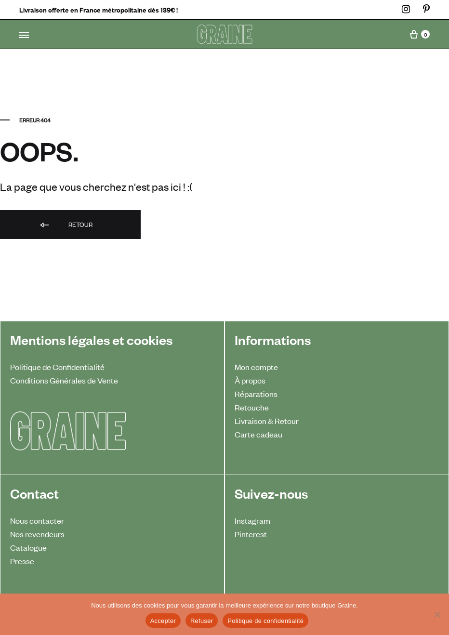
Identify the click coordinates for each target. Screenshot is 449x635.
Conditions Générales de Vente (64, 380)
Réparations (256, 393)
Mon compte (256, 366)
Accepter (163, 620)
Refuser (201, 620)
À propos (250, 380)
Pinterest (251, 534)
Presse (22, 561)
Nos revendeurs (37, 534)
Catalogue (28, 547)
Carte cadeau (258, 434)
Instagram (252, 520)
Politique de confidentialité (265, 620)
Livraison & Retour (267, 420)
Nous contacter (37, 520)
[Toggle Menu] (24, 35)
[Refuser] (437, 614)
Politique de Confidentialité (57, 366)
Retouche (252, 407)
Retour (65, 225)
